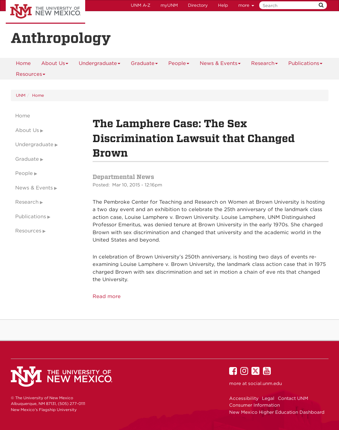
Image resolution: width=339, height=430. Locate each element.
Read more (107, 296)
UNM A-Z (140, 5)
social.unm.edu (265, 383)
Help (223, 5)
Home (23, 63)
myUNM (169, 5)
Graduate (144, 64)
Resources (31, 75)
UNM (20, 95)
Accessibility (244, 398)
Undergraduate (100, 64)
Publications (305, 64)
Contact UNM (293, 398)
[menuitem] (23, 63)
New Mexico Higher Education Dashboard (276, 412)
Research (264, 64)
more (246, 5)
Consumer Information (254, 405)
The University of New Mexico (45, 12)
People (179, 64)
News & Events (220, 64)
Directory (198, 5)
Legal (268, 398)
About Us (55, 64)
